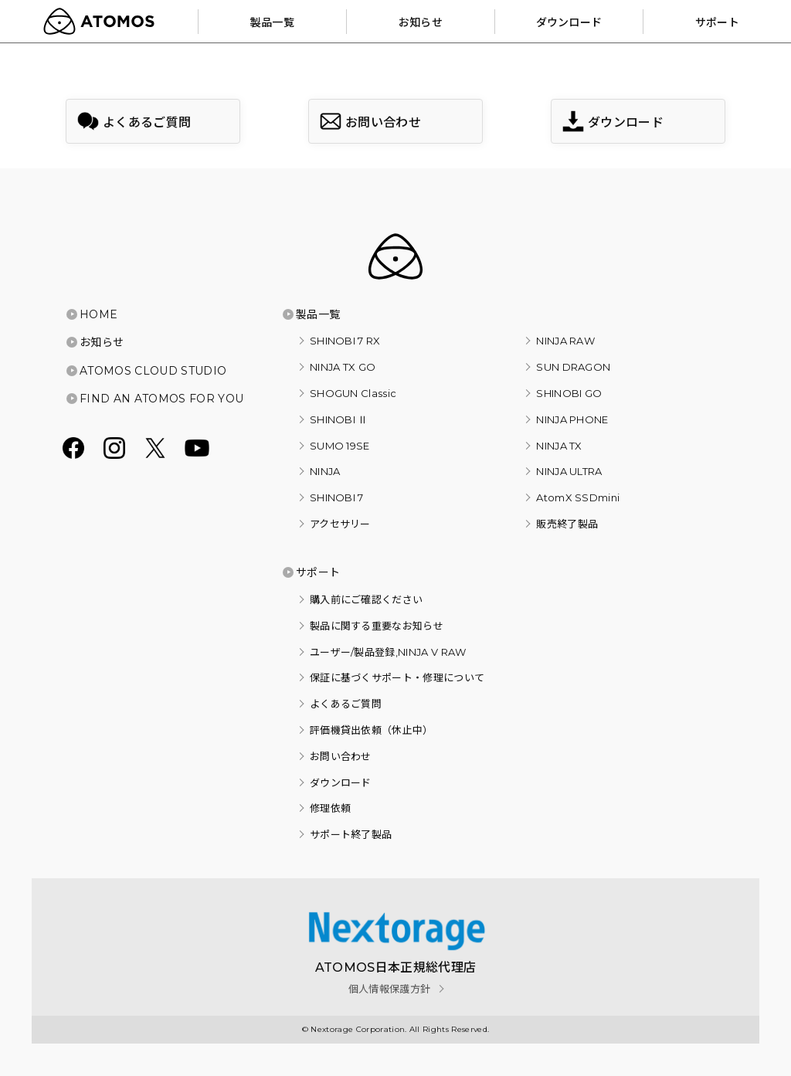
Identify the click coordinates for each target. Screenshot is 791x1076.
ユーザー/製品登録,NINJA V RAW (388, 652)
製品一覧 (318, 314)
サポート (318, 572)
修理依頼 (330, 808)
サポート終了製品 (351, 834)
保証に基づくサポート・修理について (397, 677)
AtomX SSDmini (578, 497)
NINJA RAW (565, 340)
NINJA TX (559, 446)
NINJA (325, 471)
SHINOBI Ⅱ (339, 419)
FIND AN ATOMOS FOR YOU (161, 399)
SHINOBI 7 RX (345, 340)
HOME (98, 314)
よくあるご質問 (346, 704)
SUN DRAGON (573, 367)
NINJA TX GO (343, 367)
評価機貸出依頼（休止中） (371, 730)
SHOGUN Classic (353, 393)
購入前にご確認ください (366, 599)
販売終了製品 (567, 524)
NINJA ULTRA (569, 471)
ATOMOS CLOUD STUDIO (153, 371)
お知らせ (102, 342)
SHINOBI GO (569, 393)
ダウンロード (341, 782)
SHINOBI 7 (337, 497)
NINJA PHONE (572, 419)
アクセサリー (340, 524)
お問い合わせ (341, 756)
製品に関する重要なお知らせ (376, 625)
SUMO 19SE (340, 446)
